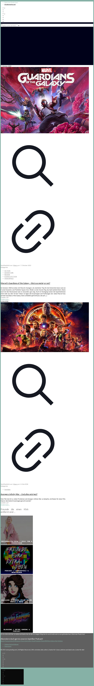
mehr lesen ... (6, 299)
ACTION (7, 271)
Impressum (7, 646)
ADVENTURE (8, 272)
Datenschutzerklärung (11, 644)
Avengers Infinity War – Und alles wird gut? (19, 494)
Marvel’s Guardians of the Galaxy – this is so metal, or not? (25, 283)
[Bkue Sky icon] (4, 13)
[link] (18, 25)
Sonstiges (7, 489)
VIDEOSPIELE (8, 278)
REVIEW (7, 274)
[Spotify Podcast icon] (4, 8)
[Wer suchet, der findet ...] (10, 26)
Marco (15, 265)
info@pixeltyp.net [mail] (10, 4)
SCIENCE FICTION (10, 276)
